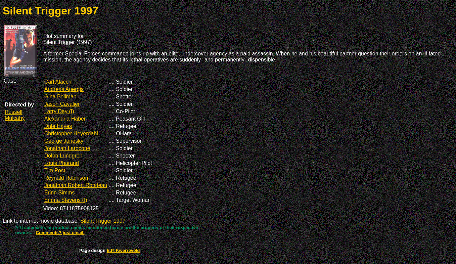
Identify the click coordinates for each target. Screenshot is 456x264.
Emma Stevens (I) (65, 200)
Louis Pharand (61, 163)
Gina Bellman (60, 96)
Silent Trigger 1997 (102, 221)
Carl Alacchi (58, 82)
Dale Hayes (58, 126)
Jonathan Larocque (67, 148)
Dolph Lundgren (63, 156)
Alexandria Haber (65, 119)
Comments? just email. (60, 232)
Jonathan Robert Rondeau (75, 185)
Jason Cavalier (62, 104)
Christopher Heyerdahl (71, 133)
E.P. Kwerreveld (123, 250)
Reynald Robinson (66, 178)
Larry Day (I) (59, 111)
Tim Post (54, 170)
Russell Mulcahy (15, 115)
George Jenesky (64, 141)
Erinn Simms (59, 192)
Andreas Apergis (64, 89)
